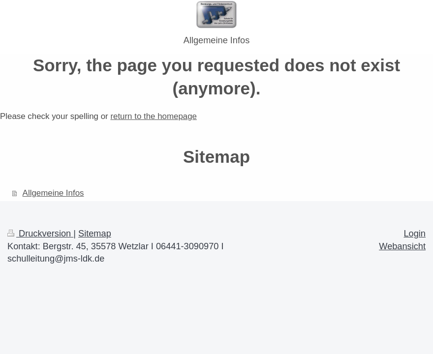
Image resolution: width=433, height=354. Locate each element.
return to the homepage (153, 116)
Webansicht (402, 246)
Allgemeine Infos (53, 193)
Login (414, 233)
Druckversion (40, 233)
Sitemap (94, 233)
